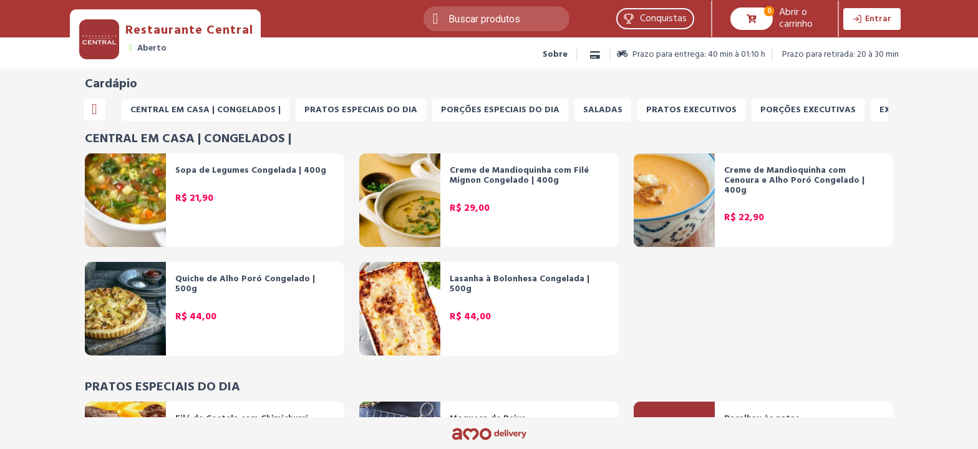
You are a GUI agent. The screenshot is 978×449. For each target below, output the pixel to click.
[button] (655, 18)
